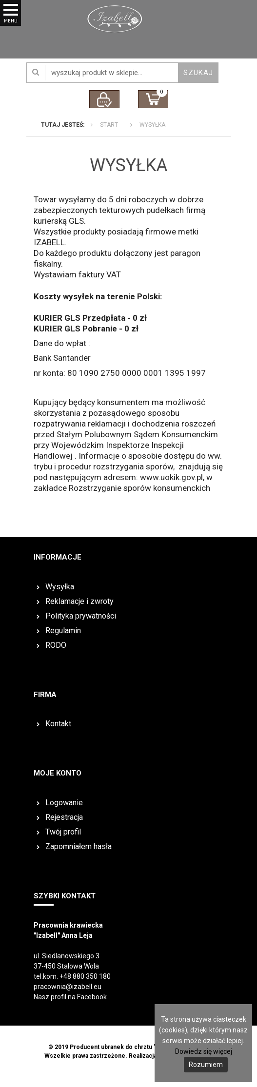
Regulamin (63, 630)
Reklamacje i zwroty (79, 601)
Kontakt (58, 723)
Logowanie (64, 802)
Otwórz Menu (10, 24)
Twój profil (63, 831)
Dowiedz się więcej (203, 1051)
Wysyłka (152, 124)
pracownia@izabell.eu (67, 986)
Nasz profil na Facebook (70, 997)
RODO (55, 645)
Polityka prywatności (80, 616)
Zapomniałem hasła (78, 846)
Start (109, 124)
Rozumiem (206, 1064)
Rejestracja (64, 817)
